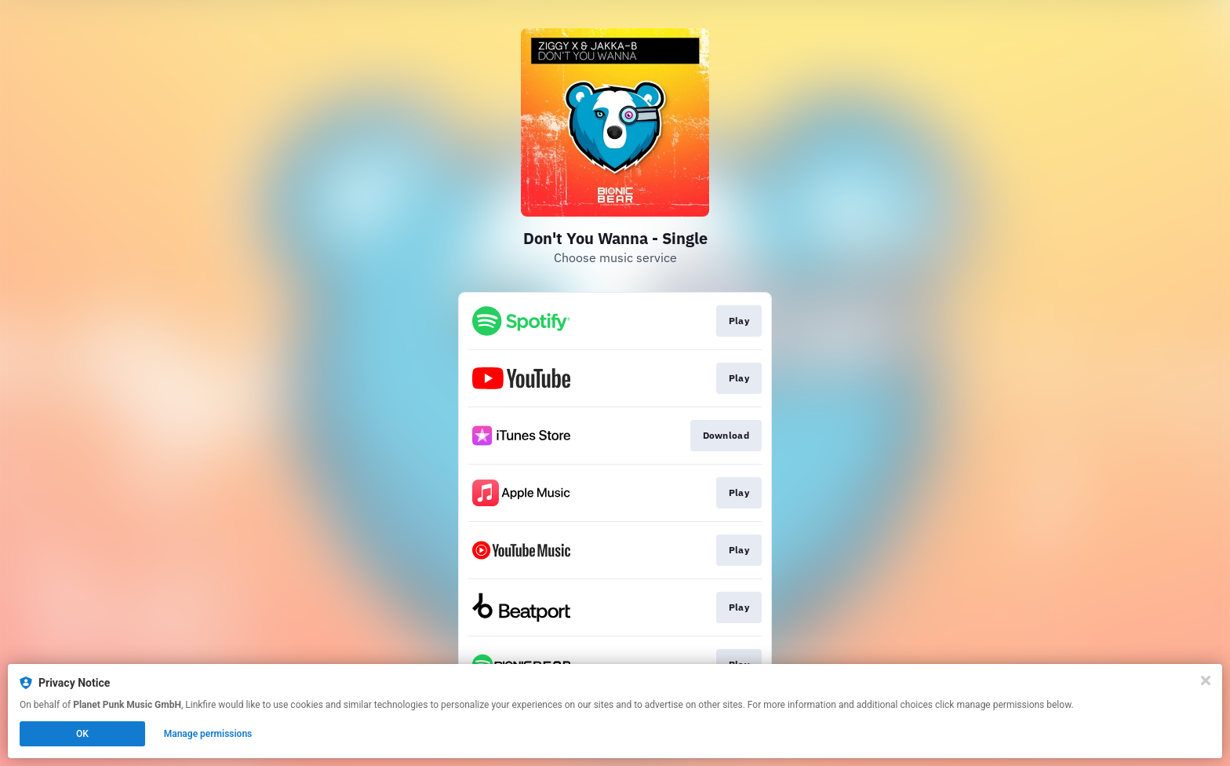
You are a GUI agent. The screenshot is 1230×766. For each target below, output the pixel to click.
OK (82, 733)
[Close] (1205, 680)
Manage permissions (208, 733)
